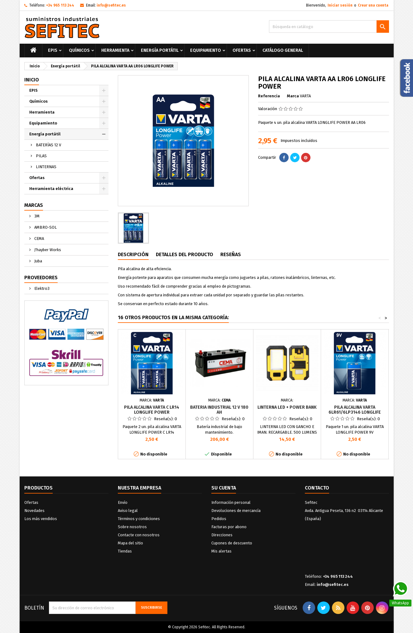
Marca (293, 96)
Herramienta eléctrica (51, 188)
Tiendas (125, 551)
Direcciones (222, 535)
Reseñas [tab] (230, 254)
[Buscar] (329, 26)
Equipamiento (205, 50)
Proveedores (41, 277)
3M (36, 216)
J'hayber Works (47, 249)
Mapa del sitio (130, 543)
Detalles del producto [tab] (184, 254)
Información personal (231, 502)
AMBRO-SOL (45, 227)
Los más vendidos (40, 518)
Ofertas (242, 50)
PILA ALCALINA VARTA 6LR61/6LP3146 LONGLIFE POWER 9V (355, 412)
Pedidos (218, 518)
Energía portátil (160, 50)
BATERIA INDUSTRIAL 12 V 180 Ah (219, 410)
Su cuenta (223, 488)
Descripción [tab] (133, 254)
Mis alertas (221, 551)
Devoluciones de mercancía (236, 510)
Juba (37, 261)
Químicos (79, 50)
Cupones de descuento (231, 543)
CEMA (38, 238)
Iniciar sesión (340, 5)
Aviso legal (128, 510)
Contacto (317, 488)
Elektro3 (41, 288)
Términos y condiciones (139, 518)
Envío (122, 502)
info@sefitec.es (111, 5)
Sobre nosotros (132, 526)
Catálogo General (282, 50)
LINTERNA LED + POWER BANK (287, 407)
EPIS (52, 50)
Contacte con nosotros (139, 535)
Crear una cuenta (373, 5)
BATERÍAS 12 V (48, 145)
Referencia (269, 96)
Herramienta (115, 50)
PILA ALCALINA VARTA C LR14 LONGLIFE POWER (151, 410)
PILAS (41, 155)
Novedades (34, 510)
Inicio (31, 80)
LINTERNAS (46, 166)
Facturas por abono (229, 526)
